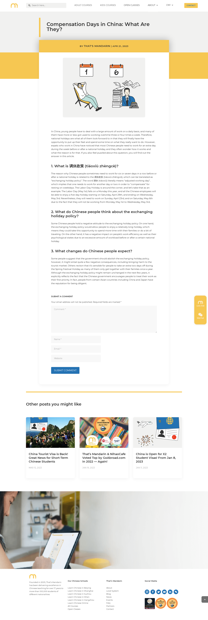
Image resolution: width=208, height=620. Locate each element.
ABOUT (151, 5)
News (109, 597)
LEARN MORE (173, 544)
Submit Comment (65, 370)
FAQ (108, 603)
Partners (110, 606)
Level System (112, 591)
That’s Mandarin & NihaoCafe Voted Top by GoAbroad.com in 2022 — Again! (104, 457)
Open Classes (74, 609)
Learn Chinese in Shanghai (80, 591)
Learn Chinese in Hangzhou (81, 600)
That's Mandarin (97, 46)
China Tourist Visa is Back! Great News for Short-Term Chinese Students (48, 457)
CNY (168, 5)
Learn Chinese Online (78, 603)
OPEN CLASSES (132, 5)
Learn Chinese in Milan (78, 597)
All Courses (73, 606)
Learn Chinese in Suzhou (79, 594)
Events (109, 600)
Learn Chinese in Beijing (79, 588)
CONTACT (191, 5)
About (109, 588)
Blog (108, 594)
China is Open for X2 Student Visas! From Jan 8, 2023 (156, 457)
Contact (110, 609)
